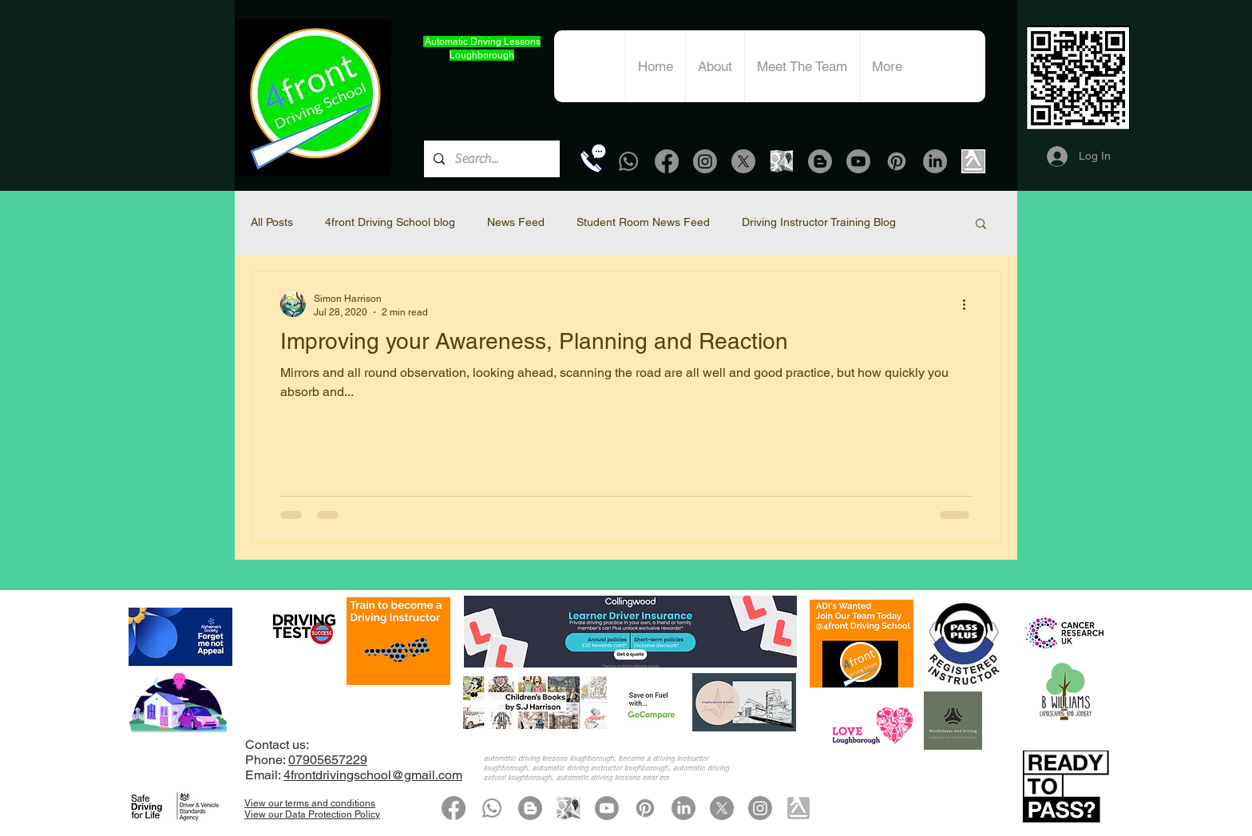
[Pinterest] (897, 161)
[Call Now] (592, 158)
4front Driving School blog (390, 222)
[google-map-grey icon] (782, 161)
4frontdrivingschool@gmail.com (372, 775)
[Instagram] (705, 161)
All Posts (272, 222)
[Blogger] (820, 161)
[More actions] (969, 304)
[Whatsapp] (628, 161)
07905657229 (327, 759)
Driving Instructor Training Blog (819, 222)
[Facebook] (667, 161)
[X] (743, 161)
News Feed (516, 222)
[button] (981, 224)
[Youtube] (858, 161)
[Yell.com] (973, 161)
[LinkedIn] (935, 161)
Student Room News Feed (643, 222)
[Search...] (490, 159)
